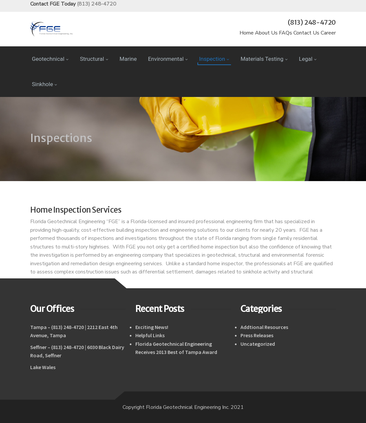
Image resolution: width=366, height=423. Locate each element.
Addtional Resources (264, 327)
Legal (308, 59)
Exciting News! (151, 327)
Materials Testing (263, 59)
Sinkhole (44, 84)
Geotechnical (50, 59)
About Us (266, 32)
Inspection (214, 59)
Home (247, 32)
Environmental (168, 59)
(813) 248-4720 (96, 4)
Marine (128, 59)
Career (328, 32)
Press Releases (256, 335)
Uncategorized (257, 344)
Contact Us (306, 32)
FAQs (285, 32)
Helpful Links (150, 335)
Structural (94, 59)
